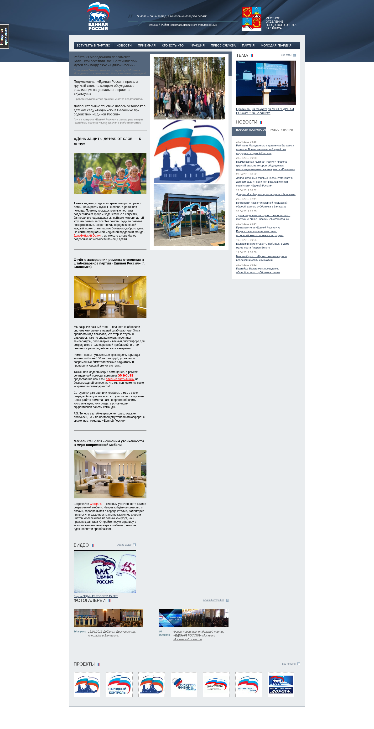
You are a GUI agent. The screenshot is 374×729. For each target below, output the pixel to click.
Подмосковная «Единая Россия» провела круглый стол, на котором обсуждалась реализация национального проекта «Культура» (106, 88)
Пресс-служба (223, 45)
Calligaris (95, 504)
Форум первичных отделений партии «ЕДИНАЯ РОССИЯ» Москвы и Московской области (198, 635)
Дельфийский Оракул (88, 235)
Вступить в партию (93, 45)
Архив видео (124, 544)
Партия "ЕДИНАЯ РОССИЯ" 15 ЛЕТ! (96, 596)
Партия (248, 45)
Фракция (197, 45)
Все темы (286, 55)
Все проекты (289, 663)
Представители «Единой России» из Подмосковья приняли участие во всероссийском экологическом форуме (260, 231)
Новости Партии (281, 130)
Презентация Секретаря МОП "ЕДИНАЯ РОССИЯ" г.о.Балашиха (265, 111)
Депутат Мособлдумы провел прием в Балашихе (266, 194)
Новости (124, 45)
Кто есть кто (172, 45)
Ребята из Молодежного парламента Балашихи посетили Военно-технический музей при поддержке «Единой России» (105, 61)
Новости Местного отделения (251, 130)
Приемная (147, 45)
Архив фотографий (213, 600)
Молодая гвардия (276, 45)
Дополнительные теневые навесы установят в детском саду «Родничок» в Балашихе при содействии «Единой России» (109, 110)
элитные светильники (120, 379)
